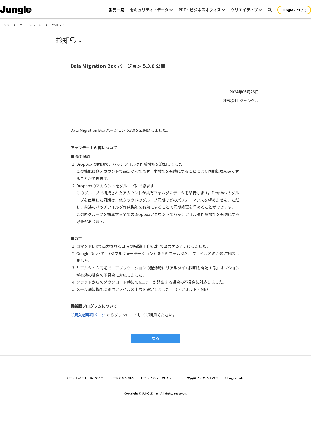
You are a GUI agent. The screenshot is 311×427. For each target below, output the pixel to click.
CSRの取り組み (123, 379)
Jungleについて (294, 10)
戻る (155, 338)
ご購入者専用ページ (87, 315)
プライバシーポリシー (159, 379)
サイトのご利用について (86, 379)
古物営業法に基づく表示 (201, 379)
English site (235, 379)
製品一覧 (116, 10)
